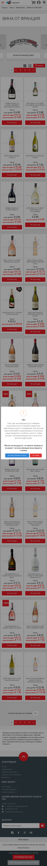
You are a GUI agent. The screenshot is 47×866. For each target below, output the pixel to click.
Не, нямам (35, 455)
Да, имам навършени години (17, 455)
